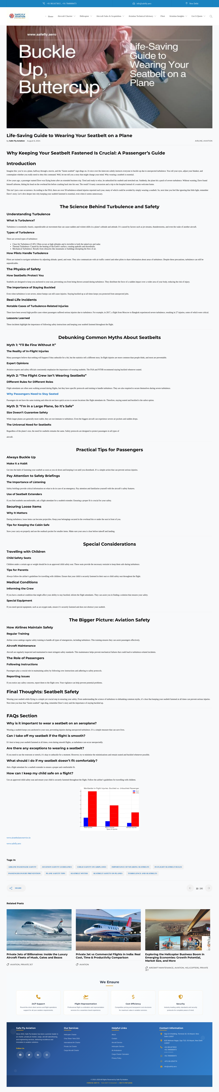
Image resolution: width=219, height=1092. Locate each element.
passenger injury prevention (24, 873)
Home (50, 16)
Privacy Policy (116, 1058)
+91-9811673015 (170, 1047)
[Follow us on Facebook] (20, 1055)
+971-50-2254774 (170, 1061)
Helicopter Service (118, 1046)
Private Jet (27, 964)
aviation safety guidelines (57, 867)
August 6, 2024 (33, 141)
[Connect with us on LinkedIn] (38, 1055)
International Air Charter (72, 1042)
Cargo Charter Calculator (120, 1054)
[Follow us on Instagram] (46, 1055)
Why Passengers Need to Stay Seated (32, 394)
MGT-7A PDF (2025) (125, 1083)
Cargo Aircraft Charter (71, 1050)
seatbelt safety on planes (107, 873)
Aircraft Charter (65, 16)
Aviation (207, 141)
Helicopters (192, 968)
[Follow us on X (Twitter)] (29, 1055)
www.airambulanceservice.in (18, 838)
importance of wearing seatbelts (130, 867)
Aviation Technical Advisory (141, 16)
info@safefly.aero (170, 1066)
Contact (114, 1038)
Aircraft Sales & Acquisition (108, 16)
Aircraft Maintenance (161, 968)
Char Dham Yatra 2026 (72, 1038)
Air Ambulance (117, 1050)
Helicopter (84, 16)
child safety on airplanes (91, 867)
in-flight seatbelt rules (168, 867)
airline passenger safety (22, 867)
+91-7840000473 (170, 1050)
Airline (199, 141)
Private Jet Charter (70, 1046)
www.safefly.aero (14, 843)
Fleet (163, 16)
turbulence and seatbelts (142, 873)
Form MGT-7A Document (109, 1083)
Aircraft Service (117, 1042)
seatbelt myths (79, 873)
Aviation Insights (176, 16)
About (114, 1034)
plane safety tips (55, 873)
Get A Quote (197, 16)
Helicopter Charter (70, 1034)
